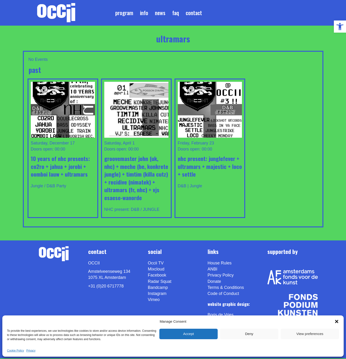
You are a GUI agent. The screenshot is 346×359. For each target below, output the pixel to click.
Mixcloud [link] (156, 270)
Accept (188, 334)
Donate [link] (214, 282)
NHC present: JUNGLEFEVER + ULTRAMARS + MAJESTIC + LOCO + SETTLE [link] (210, 167)
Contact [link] (194, 13)
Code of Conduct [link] (223, 294)
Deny (249, 334)
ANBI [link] (212, 270)
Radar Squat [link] (159, 282)
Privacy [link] (30, 350)
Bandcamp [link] (158, 288)
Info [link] (144, 13)
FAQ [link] (175, 13)
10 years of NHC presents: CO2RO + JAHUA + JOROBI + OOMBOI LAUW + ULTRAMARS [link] (60, 167)
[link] (340, 27)
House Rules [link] (220, 264)
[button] (336, 321)
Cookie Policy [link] (15, 350)
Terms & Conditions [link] (226, 288)
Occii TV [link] (156, 264)
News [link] (160, 13)
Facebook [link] (157, 276)
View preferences (309, 334)
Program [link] (124, 13)
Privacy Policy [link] (221, 276)
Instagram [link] (157, 294)
